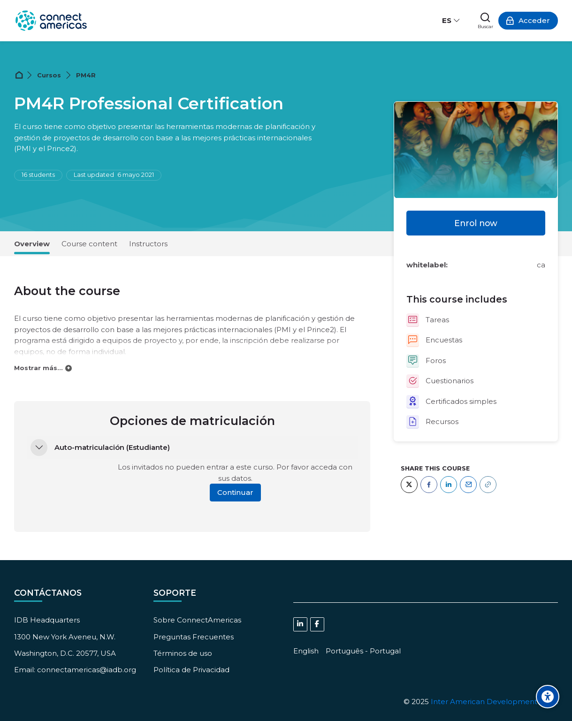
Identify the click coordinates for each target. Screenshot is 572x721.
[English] (306, 650)
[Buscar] (485, 20)
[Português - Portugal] (363, 650)
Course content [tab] (89, 243)
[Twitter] (409, 484)
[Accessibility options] (547, 696)
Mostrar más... (38, 368)
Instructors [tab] (148, 243)
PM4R (86, 75)
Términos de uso (182, 653)
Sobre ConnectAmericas (197, 619)
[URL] (488, 484)
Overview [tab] (32, 243)
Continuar (235, 492)
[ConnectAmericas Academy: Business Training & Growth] (51, 20)
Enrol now (475, 223)
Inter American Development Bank (494, 701)
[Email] (468, 484)
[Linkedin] (300, 624)
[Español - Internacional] (451, 20)
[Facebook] (428, 484)
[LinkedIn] (448, 484)
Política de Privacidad (191, 669)
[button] (39, 447)
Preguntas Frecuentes (193, 636)
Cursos (49, 75)
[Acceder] (528, 21)
